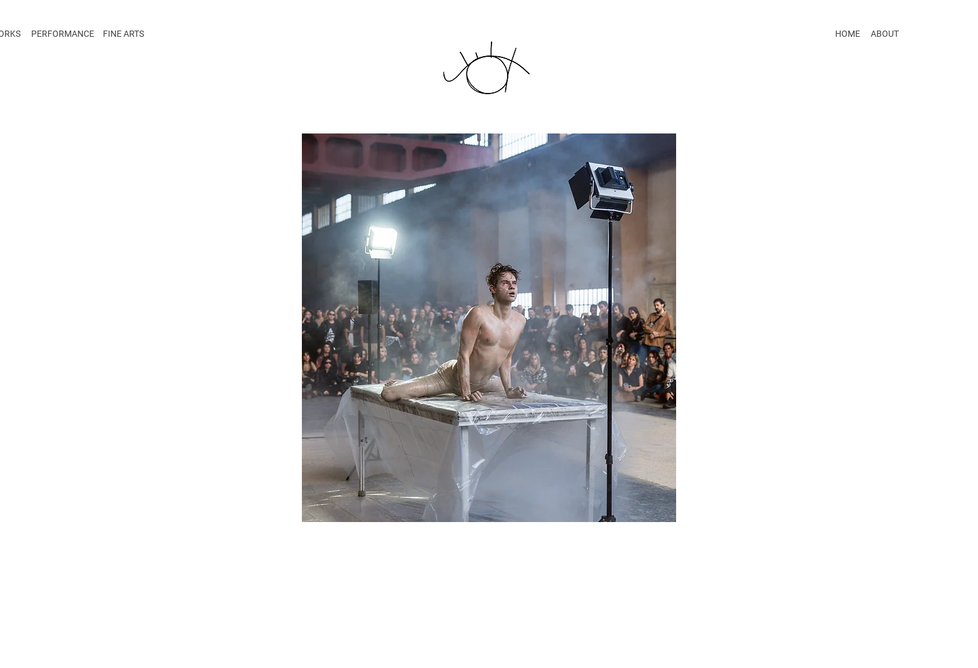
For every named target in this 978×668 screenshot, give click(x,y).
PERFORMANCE (62, 34)
